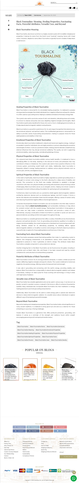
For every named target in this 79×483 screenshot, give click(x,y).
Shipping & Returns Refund (48, 451)
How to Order (45, 445)
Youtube (46, 427)
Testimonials (26, 451)
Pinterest (60, 427)
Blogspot (46, 431)
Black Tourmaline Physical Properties (53, 333)
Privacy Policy (26, 445)
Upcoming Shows (9, 449)
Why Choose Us (8, 445)
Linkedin (19, 431)
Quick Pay (44, 449)
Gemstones (37, 15)
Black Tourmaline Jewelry (59, 340)
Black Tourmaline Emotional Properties (48, 330)
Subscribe (68, 456)
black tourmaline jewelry (39, 206)
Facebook (19, 427)
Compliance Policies (28, 456)
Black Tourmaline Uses (42, 340)
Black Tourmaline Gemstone (55, 326)
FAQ (42, 443)
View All (39, 352)
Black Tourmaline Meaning (25, 330)
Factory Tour (7, 443)
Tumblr (32, 431)
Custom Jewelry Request (11, 451)
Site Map (6, 447)
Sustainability (26, 453)
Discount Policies (27, 441)
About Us (6, 441)
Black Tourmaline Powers (25, 340)
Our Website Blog (9, 453)
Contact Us (44, 441)
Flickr (60, 431)
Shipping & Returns (46, 447)
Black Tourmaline (22, 326)
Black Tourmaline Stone (37, 326)
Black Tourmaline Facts (49, 336)
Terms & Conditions (28, 443)
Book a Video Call (9, 458)
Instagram (33, 427)
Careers (6, 456)
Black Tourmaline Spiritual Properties (28, 336)
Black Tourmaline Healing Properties (28, 333)
